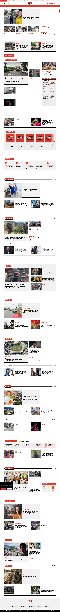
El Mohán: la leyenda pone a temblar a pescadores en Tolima (30, 578)
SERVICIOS (41, 6)
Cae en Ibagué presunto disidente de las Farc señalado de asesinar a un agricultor (15, 239)
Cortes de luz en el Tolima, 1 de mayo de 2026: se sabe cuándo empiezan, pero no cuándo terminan (48, 47)
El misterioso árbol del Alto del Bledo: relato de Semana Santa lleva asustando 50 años (21, 591)
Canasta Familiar (3, 0)
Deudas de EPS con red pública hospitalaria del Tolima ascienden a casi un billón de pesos (30, 191)
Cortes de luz (33, 55)
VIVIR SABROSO (53, 6)
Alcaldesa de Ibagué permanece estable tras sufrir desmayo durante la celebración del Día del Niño (47, 205)
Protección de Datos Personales (37, 611)
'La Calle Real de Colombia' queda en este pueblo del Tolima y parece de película (30, 514)
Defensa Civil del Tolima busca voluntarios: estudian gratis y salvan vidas (35, 562)
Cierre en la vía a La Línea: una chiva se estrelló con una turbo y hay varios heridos (48, 325)
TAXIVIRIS (18, 6)
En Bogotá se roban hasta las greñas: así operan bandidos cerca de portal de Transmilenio (48, 287)
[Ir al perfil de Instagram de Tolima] (32, 604)
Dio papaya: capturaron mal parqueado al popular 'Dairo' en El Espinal (35, 491)
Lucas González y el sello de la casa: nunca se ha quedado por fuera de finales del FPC (35, 352)
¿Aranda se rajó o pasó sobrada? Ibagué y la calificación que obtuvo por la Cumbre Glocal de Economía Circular (47, 527)
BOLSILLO (29, 6)
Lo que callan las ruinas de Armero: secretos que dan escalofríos (47, 592)
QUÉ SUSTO (46, 6)
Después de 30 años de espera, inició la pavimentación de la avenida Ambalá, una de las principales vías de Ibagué (15, 80)
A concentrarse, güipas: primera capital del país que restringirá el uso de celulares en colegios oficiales (22, 47)
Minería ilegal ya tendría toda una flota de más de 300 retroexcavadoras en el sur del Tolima (21, 205)
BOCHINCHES (35, 6)
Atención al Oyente (29, 611)
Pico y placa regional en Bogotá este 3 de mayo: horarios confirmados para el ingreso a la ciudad (29, 168)
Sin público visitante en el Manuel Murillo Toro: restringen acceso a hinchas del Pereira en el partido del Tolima (34, 360)
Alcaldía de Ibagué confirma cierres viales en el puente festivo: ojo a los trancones (29, 17)
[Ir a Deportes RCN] (9, 366)
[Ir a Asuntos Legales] (10, 244)
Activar (3, 488)
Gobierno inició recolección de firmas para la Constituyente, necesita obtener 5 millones (47, 427)
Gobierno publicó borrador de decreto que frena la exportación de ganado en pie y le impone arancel (20, 455)
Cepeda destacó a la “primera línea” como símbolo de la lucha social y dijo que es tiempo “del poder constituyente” (20, 122)
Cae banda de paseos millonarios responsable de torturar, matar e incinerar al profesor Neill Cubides (48, 280)
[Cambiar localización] (50, 3)
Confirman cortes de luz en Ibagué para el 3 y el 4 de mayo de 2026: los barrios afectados (9, 37)
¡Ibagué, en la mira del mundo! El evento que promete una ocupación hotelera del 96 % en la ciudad (21, 412)
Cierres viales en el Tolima (52, 55)
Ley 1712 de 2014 (53, 611)
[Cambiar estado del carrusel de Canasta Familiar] (7, 1)
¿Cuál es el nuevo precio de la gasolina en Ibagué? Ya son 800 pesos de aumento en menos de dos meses (21, 37)
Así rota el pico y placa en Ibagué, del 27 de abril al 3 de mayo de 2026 (30, 312)
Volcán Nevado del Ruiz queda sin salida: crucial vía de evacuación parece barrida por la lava (48, 34)
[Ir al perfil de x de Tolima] (29, 604)
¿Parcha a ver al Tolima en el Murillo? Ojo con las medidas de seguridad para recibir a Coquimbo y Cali (16, 360)
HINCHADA (24, 6)
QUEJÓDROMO (6, 6)
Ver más (54, 115)
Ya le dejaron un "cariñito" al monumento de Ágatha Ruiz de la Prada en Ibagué (48, 29)
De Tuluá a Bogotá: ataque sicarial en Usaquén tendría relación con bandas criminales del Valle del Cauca (15, 287)
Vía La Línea (26, 55)
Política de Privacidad (21, 611)
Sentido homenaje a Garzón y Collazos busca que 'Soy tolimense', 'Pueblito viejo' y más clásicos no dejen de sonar (15, 490)
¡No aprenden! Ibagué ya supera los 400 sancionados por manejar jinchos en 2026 (34, 65)
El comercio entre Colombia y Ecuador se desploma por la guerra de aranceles (20, 427)
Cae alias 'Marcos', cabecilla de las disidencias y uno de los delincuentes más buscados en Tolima (35, 240)
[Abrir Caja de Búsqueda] (54, 3)
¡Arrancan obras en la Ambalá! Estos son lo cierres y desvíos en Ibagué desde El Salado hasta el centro (33, 37)
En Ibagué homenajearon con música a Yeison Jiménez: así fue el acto (34, 481)
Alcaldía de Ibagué (19, 55)
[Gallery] (30, 140)
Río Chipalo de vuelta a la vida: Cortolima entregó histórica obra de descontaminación (21, 527)
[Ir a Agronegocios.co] (23, 442)
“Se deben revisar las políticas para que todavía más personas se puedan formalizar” (21, 251)
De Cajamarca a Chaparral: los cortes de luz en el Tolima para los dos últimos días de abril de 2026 (27, 104)
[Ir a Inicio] (30, 3)
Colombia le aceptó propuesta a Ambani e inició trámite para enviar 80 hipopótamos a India (47, 455)
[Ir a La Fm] (7, 115)
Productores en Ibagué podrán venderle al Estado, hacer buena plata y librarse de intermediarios (30, 398)
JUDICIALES (13, 6)
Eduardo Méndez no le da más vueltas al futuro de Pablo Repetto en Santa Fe (47, 373)
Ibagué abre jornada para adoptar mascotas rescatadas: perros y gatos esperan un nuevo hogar (35, 554)
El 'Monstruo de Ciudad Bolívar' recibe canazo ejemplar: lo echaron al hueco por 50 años (48, 272)
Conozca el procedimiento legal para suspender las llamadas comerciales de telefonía (47, 251)
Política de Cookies (46, 611)
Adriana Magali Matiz (42, 55)
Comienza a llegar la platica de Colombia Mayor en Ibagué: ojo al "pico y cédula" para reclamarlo (47, 412)
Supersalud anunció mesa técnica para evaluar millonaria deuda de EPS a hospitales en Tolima (27, 91)
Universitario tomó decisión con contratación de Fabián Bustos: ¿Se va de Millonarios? (21, 373)
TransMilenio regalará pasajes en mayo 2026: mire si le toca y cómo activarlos (50, 167)
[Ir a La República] (6, 420)
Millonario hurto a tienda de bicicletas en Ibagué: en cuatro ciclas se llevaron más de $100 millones (35, 232)
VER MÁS (12, 146)
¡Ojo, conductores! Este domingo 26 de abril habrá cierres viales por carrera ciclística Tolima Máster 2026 (21, 326)
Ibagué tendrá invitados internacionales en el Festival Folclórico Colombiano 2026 (47, 73)
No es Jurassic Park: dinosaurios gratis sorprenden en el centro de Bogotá (40, 167)
